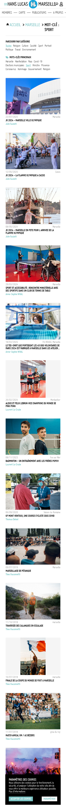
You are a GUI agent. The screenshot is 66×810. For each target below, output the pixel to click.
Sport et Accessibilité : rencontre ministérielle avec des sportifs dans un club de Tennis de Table (32, 289)
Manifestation (21, 61)
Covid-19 (38, 61)
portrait (48, 45)
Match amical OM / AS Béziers (20, 735)
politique (9, 49)
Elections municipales (15, 65)
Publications (39, 12)
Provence (45, 65)
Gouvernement (34, 69)
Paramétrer (49, 798)
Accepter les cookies (21, 798)
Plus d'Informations (17, 791)
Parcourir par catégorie (18, 41)
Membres (7, 12)
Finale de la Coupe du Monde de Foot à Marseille (30, 680)
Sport (28, 65)
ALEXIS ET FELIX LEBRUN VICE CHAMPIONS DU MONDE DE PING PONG (31, 405)
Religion (46, 69)
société (33, 45)
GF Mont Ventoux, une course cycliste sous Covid (30, 515)
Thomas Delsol (12, 519)
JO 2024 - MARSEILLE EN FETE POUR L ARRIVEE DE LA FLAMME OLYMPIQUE (30, 231)
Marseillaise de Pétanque (18, 570)
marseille (9, 61)
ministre (36, 65)
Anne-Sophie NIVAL (14, 294)
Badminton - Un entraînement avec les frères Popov (32, 461)
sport (40, 45)
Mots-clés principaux (20, 57)
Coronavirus (11, 69)
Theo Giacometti (13, 574)
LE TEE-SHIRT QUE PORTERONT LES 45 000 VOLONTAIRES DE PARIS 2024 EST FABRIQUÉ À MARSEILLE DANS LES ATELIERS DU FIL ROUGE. (32, 347)
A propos (58, 12)
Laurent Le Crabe (13, 409)
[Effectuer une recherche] (56, 4)
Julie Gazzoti (11, 123)
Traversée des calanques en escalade (24, 625)
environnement (29, 49)
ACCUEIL (15, 24)
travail (18, 49)
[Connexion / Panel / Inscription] (61, 4)
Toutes (8, 45)
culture (25, 45)
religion (16, 45)
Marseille (32, 24)
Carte (22, 12)
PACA (30, 61)
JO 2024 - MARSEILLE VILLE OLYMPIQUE (24, 120)
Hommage (22, 69)
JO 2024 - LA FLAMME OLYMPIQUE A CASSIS (25, 175)
